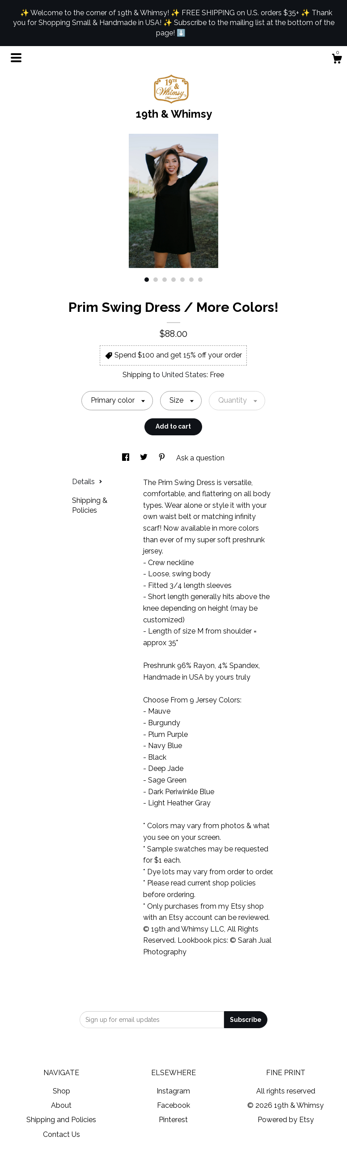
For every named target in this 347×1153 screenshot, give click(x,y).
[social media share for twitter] (144, 458)
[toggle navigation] (16, 57)
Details (87, 481)
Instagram (173, 1091)
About (61, 1105)
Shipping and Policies (61, 1119)
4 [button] (173, 279)
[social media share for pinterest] (162, 458)
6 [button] (191, 279)
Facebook (173, 1105)
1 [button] (146, 279)
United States (184, 374)
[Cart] (337, 60)
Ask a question (200, 458)
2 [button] (155, 279)
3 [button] (164, 279)
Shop (61, 1091)
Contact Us (61, 1134)
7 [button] (200, 279)
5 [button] (182, 279)
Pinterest (173, 1119)
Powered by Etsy (286, 1119)
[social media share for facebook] (126, 458)
